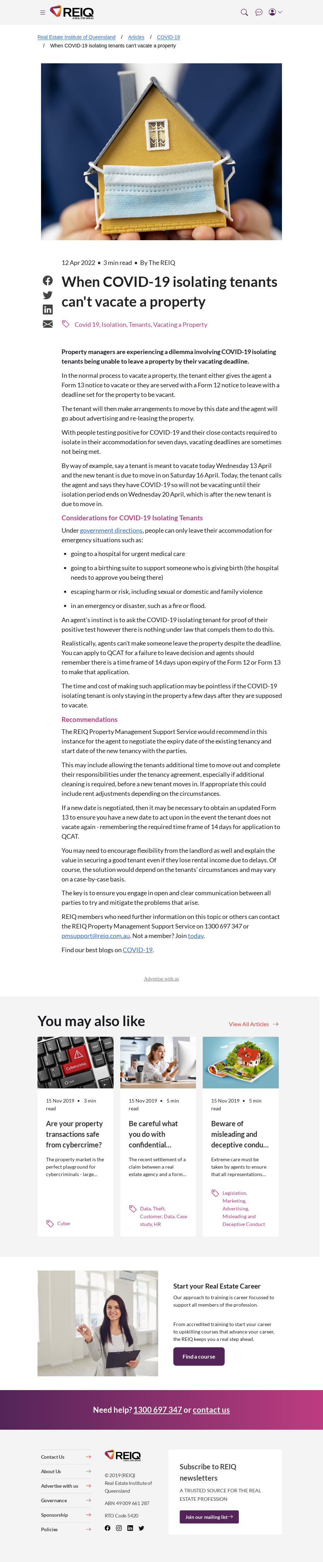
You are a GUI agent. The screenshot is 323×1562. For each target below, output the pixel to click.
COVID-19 (168, 37)
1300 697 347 (157, 1410)
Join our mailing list (209, 1517)
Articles (136, 37)
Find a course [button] (199, 1356)
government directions (111, 530)
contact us (211, 1410)
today (195, 935)
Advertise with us (161, 979)
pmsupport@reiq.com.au (96, 935)
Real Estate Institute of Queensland (76, 37)
